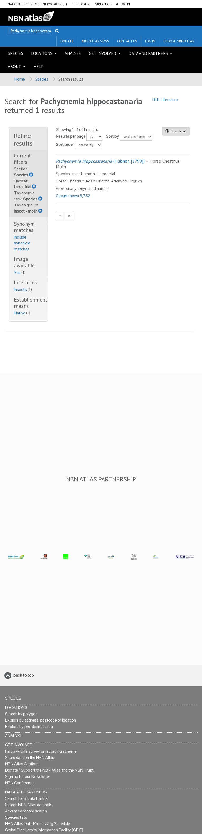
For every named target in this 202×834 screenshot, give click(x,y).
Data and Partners (148, 53)
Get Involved (102, 53)
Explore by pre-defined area (29, 726)
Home (19, 79)
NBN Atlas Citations (22, 764)
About (14, 66)
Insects (21, 289)
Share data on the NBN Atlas (29, 757)
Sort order (65, 144)
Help (38, 66)
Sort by (112, 136)
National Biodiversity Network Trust (37, 4)
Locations (41, 53)
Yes (17, 272)
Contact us (127, 41)
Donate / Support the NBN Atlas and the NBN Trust (49, 770)
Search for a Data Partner (27, 798)
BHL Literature (165, 99)
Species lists (16, 817)
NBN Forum (81, 4)
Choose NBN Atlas (178, 41)
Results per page (70, 136)
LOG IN (125, 4)
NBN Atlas (102, 4)
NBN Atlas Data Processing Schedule (37, 823)
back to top (23, 675)
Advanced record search (26, 811)
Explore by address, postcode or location (40, 720)
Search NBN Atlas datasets (28, 804)
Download (175, 131)
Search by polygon (21, 714)
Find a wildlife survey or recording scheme (41, 751)
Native (20, 313)
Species (15, 53)
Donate (67, 41)
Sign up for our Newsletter (27, 776)
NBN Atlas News (95, 41)
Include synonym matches (22, 243)
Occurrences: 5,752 (73, 196)
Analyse (73, 53)
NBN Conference (19, 783)
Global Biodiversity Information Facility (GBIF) (44, 830)
